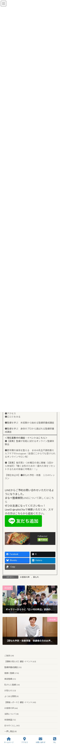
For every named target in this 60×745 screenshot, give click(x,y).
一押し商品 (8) (10, 731)
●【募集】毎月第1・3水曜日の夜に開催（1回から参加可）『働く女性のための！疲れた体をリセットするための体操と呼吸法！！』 (30, 465)
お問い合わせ (40, 740)
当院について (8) (11, 714)
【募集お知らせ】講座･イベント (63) (20, 661)
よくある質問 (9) (11, 696)
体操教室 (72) (10, 720)
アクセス (24, 740)
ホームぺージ (9, 740)
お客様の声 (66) (11, 708)
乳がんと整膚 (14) (12, 685)
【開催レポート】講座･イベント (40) (20, 702)
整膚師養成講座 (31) (13, 667)
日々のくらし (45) (12, 725)
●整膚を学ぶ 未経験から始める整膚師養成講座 (29, 422)
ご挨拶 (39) (9, 655)
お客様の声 (25, 577)
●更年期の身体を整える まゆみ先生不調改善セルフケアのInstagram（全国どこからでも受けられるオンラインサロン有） (30, 453)
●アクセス (10, 413)
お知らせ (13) (10, 690)
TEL (54, 740)
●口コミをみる (12, 416)
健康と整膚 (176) (11, 673)
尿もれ (36, 577)
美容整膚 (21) (10, 679)
